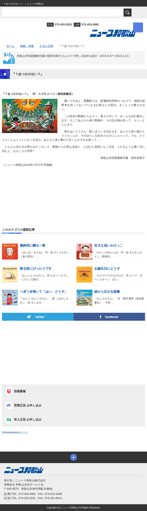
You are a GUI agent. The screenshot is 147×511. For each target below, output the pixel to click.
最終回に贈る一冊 (32, 245)
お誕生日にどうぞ (107, 268)
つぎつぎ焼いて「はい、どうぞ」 (44, 291)
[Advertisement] (73, 188)
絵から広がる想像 (107, 291)
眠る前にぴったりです (36, 268)
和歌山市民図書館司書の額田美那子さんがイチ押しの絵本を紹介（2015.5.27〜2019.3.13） (74, 55)
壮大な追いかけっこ (108, 245)
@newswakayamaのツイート (15, 432)
